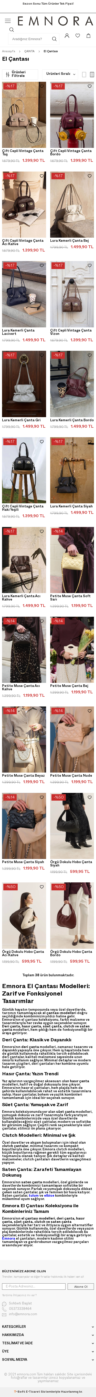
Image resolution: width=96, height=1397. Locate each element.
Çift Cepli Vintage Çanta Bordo (71, 153)
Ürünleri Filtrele (16, 74)
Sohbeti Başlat (17, 1304)
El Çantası (51, 51)
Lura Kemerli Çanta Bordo (72, 421)
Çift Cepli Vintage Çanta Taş (23, 153)
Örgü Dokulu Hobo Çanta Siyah (71, 864)
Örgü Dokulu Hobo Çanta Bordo (71, 954)
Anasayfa (8, 51)
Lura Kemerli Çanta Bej (69, 241)
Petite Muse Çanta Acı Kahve (21, 688)
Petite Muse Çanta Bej (69, 686)
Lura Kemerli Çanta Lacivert (18, 332)
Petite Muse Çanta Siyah (23, 862)
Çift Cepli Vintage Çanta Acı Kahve (23, 242)
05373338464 (16, 1309)
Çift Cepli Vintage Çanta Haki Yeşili (23, 508)
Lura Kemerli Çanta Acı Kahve (21, 598)
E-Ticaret (33, 1392)
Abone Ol (81, 1286)
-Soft (20, 1392)
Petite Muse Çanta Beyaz (23, 776)
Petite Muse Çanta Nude (71, 776)
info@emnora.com (19, 1315)
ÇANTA (29, 51)
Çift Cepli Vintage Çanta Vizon (71, 332)
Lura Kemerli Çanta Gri (21, 421)
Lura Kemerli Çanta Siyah (71, 507)
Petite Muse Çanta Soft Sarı (70, 598)
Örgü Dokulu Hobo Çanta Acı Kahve (23, 954)
